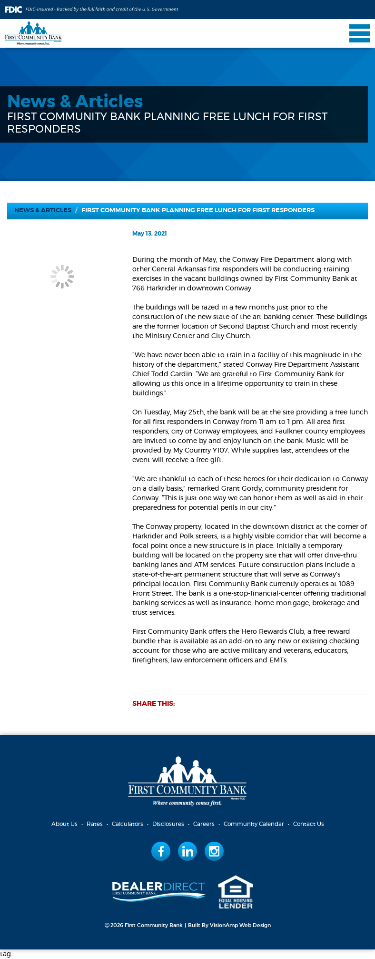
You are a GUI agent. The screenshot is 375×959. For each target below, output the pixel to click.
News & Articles (42, 210)
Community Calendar (254, 824)
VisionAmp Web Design (240, 925)
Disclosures (168, 824)
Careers (204, 824)
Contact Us (308, 824)
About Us (64, 824)
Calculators (127, 824)
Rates (95, 824)
